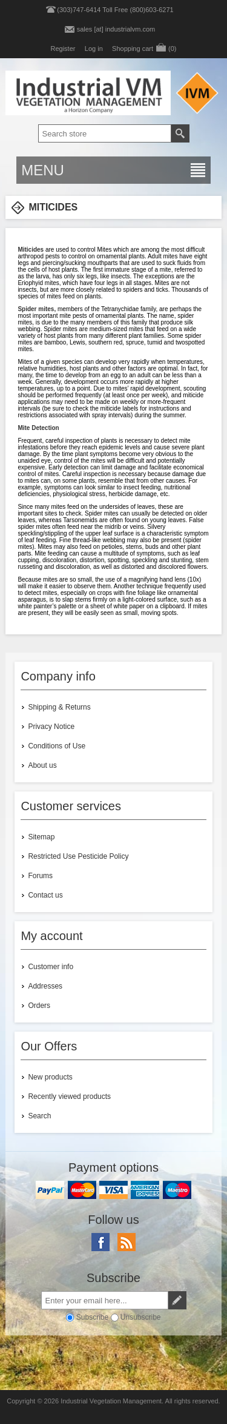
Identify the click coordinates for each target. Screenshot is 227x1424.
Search (39, 1116)
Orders (39, 1005)
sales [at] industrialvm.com (116, 29)
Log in (94, 48)
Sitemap (41, 837)
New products (50, 1077)
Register (62, 48)
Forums (40, 876)
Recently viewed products (69, 1096)
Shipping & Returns (59, 707)
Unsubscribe (140, 1317)
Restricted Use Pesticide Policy (78, 856)
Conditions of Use (56, 746)
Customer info (50, 966)
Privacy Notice (51, 726)
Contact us (45, 895)
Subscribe (92, 1317)
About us (42, 765)
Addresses (45, 986)
